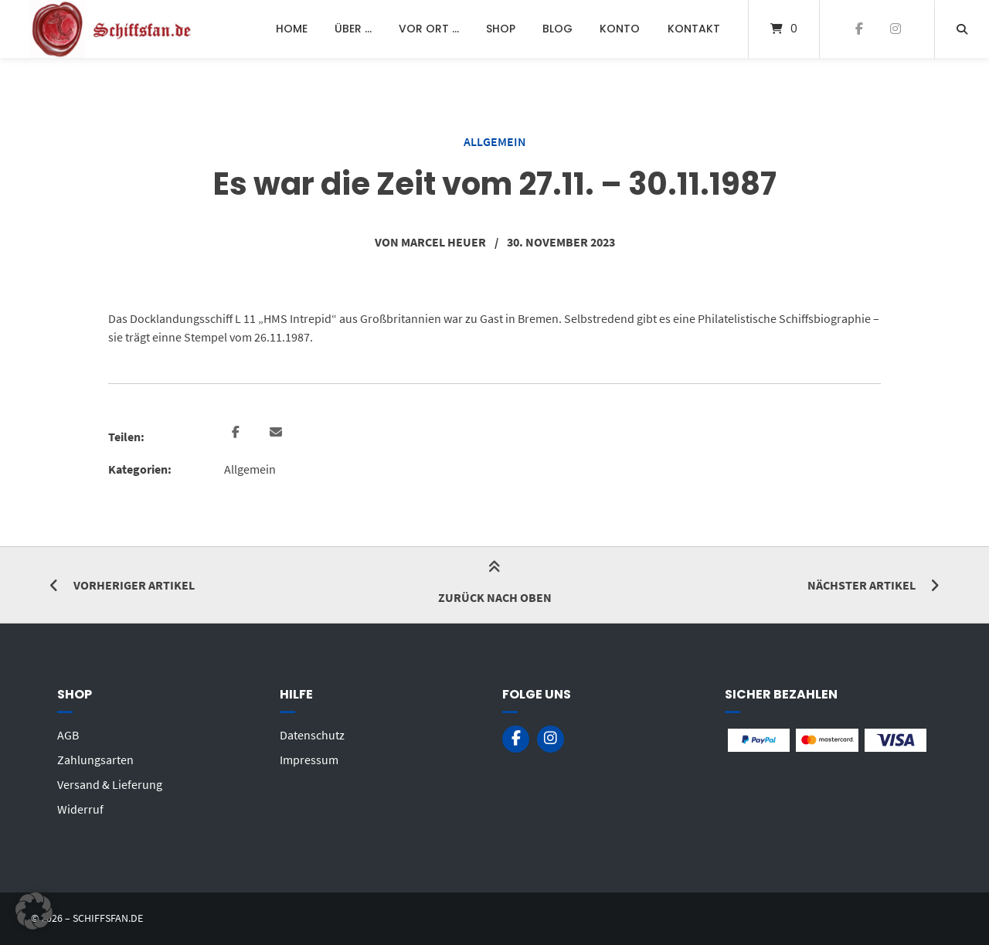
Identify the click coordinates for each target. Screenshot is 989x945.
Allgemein (495, 141)
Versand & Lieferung (109, 784)
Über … (353, 28)
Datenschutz (312, 735)
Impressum (309, 759)
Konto (620, 28)
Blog (557, 28)
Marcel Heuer (443, 242)
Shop (500, 28)
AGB (68, 735)
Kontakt (694, 28)
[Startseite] (113, 29)
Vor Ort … (429, 28)
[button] (237, 432)
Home (292, 28)
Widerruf (80, 809)
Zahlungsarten (95, 759)
